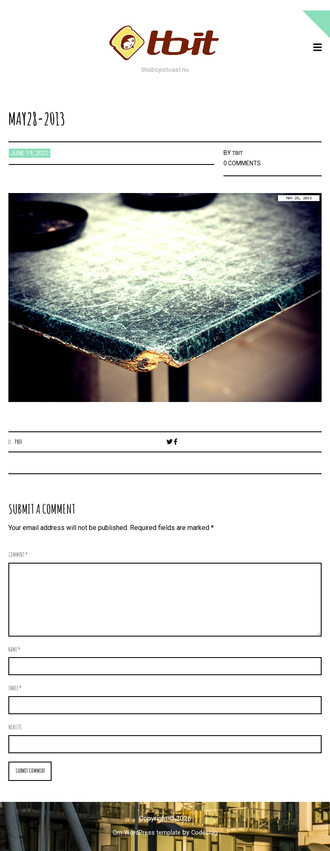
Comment (18, 555)
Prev (19, 441)
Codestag (206, 833)
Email (15, 688)
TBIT (238, 152)
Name (14, 649)
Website (15, 727)
